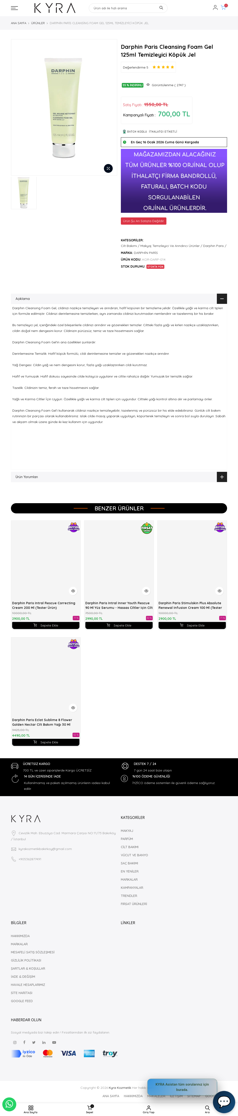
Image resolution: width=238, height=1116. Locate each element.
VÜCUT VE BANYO (134, 855)
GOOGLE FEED (22, 1001)
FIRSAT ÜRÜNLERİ (134, 904)
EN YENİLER (130, 871)
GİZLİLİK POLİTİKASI (26, 960)
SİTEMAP (194, 1096)
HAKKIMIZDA (20, 936)
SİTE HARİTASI (21, 993)
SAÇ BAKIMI (129, 863)
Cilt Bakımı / (130, 246)
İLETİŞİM (176, 1096)
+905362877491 (30, 859)
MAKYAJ (127, 831)
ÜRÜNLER (38, 23)
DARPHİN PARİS (146, 253)
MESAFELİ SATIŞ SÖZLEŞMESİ (33, 952)
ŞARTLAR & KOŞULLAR (28, 968)
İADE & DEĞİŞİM (23, 977)
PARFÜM (127, 839)
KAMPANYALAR (132, 888)
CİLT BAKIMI (130, 847)
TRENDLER (129, 896)
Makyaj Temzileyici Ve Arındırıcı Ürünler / (171, 246)
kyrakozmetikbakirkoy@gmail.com (45, 849)
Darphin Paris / (214, 246)
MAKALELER (156, 1096)
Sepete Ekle (45, 625)
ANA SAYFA (18, 23)
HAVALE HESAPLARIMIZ (28, 985)
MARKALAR (129, 879)
